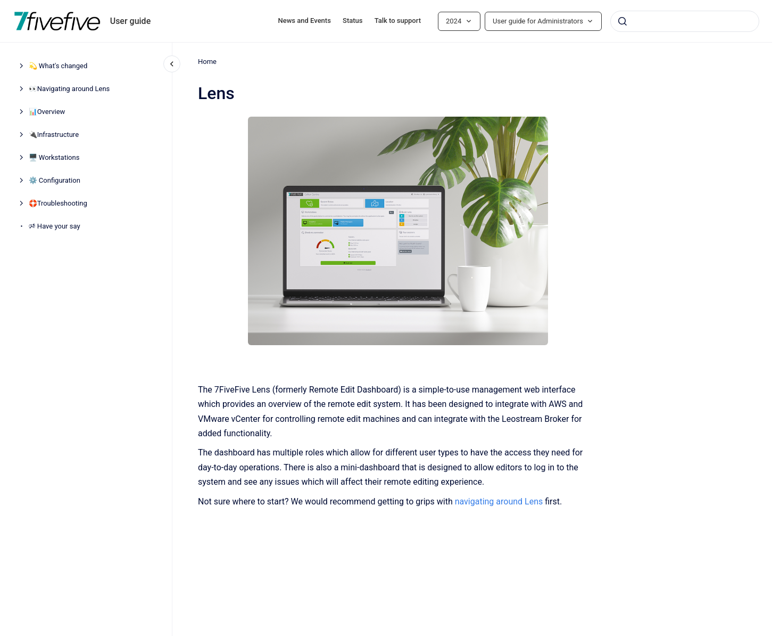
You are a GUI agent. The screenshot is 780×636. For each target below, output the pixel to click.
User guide (130, 21)
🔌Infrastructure (54, 134)
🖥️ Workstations (54, 157)
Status (352, 21)
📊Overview (47, 112)
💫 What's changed (58, 66)
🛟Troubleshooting (58, 203)
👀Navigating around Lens (69, 89)
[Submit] (622, 21)
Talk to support (398, 21)
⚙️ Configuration (54, 180)
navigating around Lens (498, 501)
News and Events (304, 21)
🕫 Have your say (54, 226)
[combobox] (685, 21)
